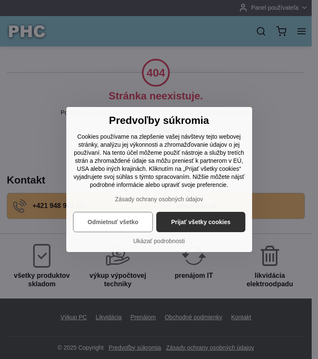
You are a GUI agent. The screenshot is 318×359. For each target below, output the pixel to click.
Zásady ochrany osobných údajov (159, 199)
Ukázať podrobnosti (159, 241)
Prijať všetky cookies (201, 222)
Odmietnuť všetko (112, 222)
